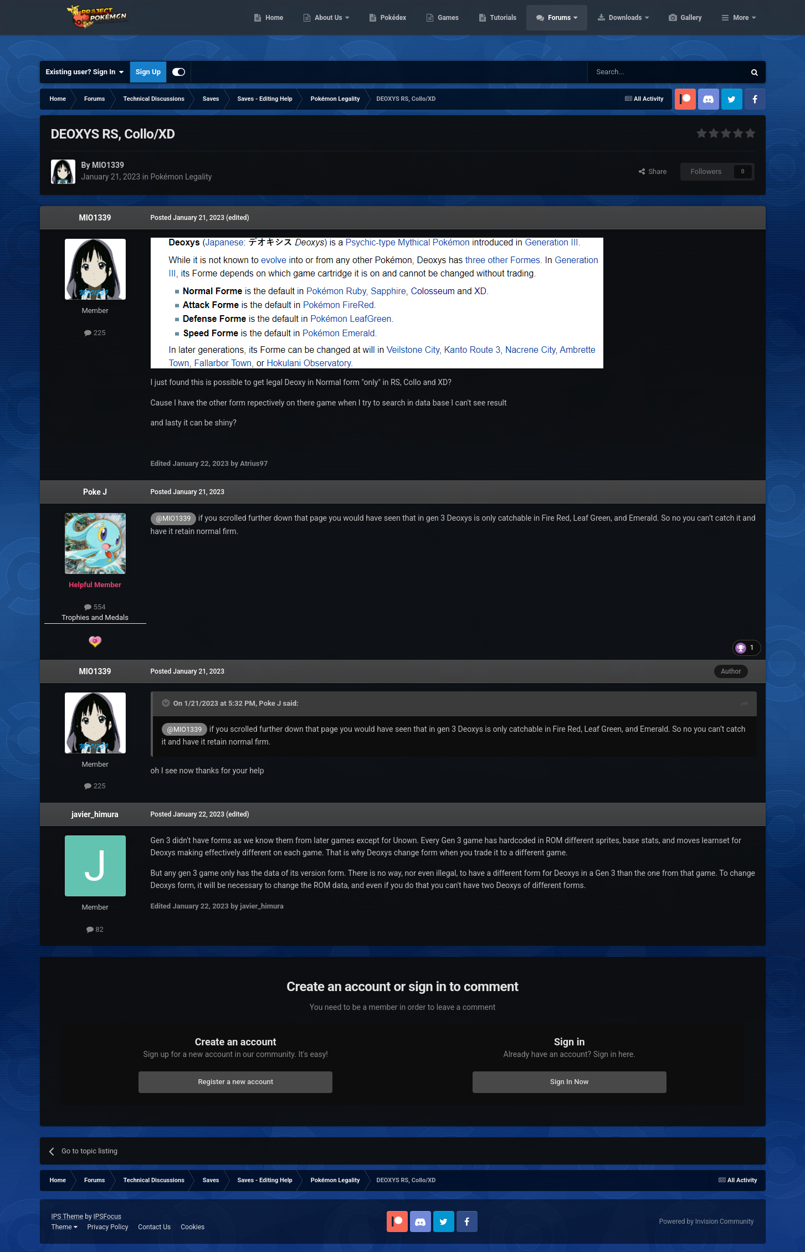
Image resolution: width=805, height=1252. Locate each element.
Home (326, 28)
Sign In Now (569, 1081)
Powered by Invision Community (706, 1221)
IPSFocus (107, 1216)
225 (94, 333)
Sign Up (148, 72)
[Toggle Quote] (167, 703)
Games (500, 28)
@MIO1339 (173, 518)
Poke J (95, 492)
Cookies (192, 1227)
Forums (612, 28)
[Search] (640, 72)
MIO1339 (95, 217)
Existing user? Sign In (85, 72)
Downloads (678, 28)
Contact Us (154, 1227)
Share (653, 171)
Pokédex (446, 28)
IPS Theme (68, 1216)
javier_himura (95, 814)
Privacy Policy (107, 1227)
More (740, 28)
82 (95, 929)
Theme (65, 1227)
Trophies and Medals (95, 617)
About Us (381, 28)
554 (94, 607)
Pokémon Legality (181, 176)
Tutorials (556, 28)
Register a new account (235, 1081)
